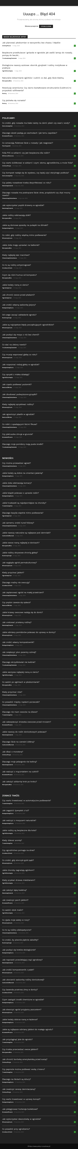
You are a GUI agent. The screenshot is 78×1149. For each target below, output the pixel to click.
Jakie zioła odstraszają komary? (17, 483)
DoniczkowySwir (7, 126)
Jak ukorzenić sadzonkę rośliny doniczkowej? (23, 980)
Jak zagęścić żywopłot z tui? (15, 810)
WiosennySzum (7, 238)
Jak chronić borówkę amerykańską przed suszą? (24, 1059)
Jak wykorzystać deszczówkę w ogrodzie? (21, 1119)
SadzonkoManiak (8, 536)
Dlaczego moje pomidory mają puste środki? (22, 444)
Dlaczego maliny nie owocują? (16, 582)
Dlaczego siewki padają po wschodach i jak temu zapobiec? (29, 133)
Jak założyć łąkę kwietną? (14, 890)
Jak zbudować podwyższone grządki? (19, 394)
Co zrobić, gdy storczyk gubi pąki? (18, 860)
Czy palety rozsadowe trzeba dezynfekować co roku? (26, 183)
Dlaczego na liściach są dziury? (16, 1079)
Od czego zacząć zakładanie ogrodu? (19, 315)
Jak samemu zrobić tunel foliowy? (18, 523)
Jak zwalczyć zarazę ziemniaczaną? (18, 1089)
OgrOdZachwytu (7, 71)
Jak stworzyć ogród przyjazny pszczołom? (21, 1009)
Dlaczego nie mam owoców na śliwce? (20, 712)
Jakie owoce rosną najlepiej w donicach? (20, 543)
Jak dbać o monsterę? (12, 752)
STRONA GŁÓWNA (46, 26)
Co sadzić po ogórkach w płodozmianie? (20, 682)
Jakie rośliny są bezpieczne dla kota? (19, 830)
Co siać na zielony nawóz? (14, 345)
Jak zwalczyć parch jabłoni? (15, 900)
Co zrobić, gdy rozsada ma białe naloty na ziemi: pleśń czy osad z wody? (36, 123)
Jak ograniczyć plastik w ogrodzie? (18, 414)
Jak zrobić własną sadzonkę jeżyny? (19, 305)
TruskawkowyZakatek (9, 58)
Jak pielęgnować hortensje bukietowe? (20, 1109)
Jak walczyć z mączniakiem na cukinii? (20, 772)
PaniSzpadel (6, 146)
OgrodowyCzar (7, 288)
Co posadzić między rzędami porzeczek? (21, 702)
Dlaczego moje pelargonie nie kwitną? (19, 762)
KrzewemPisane (7, 136)
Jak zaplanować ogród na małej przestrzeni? (23, 592)
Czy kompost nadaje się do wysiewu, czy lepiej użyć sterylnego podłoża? (35, 173)
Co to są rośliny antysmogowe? (16, 265)
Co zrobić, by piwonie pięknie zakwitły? (20, 940)
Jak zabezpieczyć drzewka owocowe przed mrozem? (26, 722)
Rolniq (4, 93)
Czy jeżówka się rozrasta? (14, 100)
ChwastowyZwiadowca (9, 198)
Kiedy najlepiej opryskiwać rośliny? (18, 404)
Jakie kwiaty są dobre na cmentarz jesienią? (22, 473)
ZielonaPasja (6, 166)
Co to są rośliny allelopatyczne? (16, 930)
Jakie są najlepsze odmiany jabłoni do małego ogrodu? (27, 1029)
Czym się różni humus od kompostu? (19, 275)
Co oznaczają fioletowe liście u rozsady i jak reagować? (27, 143)
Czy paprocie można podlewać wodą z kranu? (23, 1069)
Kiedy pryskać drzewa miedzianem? (18, 880)
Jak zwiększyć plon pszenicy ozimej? (19, 652)
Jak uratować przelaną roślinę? (16, 622)
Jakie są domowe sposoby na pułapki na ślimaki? (25, 225)
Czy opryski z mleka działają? (15, 374)
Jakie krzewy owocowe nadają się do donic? (22, 612)
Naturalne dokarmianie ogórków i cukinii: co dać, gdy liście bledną (33, 78)
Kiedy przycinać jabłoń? (13, 572)
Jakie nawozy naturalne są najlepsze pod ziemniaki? (26, 533)
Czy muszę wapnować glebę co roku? (19, 354)
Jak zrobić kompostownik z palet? (18, 970)
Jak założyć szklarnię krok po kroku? (19, 781)
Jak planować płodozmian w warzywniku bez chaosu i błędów (31, 43)
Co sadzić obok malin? (12, 910)
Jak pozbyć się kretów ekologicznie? (19, 950)
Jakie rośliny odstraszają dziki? (16, 215)
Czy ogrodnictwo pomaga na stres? (18, 850)
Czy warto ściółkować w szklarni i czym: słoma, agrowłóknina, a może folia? (37, 163)
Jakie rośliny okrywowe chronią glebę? (20, 553)
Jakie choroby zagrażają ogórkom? (18, 870)
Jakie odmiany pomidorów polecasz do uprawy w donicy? (29, 632)
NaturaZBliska (7, 387)
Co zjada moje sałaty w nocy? (16, 920)
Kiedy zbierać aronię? (12, 840)
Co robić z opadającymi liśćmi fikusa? (19, 424)
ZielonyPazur (6, 45)
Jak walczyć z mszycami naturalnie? (19, 820)
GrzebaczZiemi (7, 268)
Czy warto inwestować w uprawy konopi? (21, 1099)
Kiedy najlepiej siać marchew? (16, 255)
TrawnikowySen (7, 506)
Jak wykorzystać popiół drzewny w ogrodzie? (23, 205)
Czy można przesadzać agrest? (16, 463)
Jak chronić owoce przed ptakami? (18, 295)
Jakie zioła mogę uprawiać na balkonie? (20, 245)
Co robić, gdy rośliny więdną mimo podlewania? (24, 235)
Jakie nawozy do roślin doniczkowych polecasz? (24, 732)
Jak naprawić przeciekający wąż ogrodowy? (22, 960)
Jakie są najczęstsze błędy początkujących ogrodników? (28, 325)
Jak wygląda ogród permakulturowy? (19, 563)
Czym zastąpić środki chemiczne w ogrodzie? (23, 999)
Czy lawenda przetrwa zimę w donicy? (20, 990)
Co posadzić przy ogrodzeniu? (16, 1129)
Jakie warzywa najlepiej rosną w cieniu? (20, 672)
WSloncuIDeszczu (8, 156)
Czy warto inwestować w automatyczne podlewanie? (26, 800)
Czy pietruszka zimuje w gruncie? (17, 434)
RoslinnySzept (7, 318)
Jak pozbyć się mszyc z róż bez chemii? (20, 335)
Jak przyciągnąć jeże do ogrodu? (17, 1039)
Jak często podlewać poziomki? (17, 384)
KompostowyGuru (8, 228)
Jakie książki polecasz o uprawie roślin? (20, 493)
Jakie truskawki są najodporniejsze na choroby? (24, 503)
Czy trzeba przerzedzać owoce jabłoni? (20, 1049)
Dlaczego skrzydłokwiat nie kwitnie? (18, 662)
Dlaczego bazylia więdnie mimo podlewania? (22, 513)
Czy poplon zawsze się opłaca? (16, 602)
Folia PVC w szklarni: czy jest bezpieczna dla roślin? (26, 153)
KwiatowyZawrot (7, 185)
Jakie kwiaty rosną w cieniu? (15, 285)
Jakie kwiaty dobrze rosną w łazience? (20, 1019)
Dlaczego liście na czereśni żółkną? (18, 742)
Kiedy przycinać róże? (12, 692)
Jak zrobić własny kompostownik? (18, 642)
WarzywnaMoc (7, 81)
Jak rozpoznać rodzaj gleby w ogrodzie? (20, 364)
